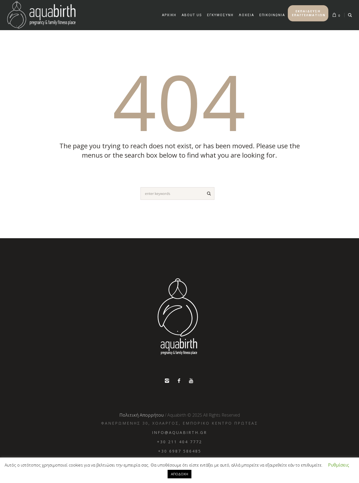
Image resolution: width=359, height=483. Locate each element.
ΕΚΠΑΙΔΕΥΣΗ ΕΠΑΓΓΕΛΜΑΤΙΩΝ (309, 13)
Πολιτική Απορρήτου (141, 415)
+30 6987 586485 (179, 451)
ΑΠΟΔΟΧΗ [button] (179, 473)
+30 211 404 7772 (179, 441)
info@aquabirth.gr (179, 432)
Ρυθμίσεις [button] (338, 465)
